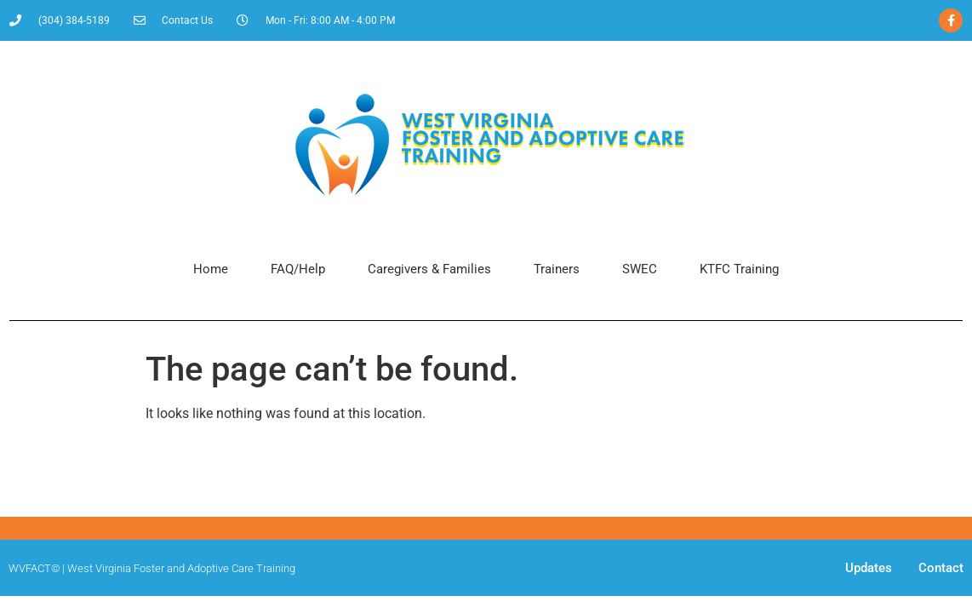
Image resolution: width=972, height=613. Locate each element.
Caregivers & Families (429, 269)
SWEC (639, 269)
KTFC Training (739, 269)
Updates (868, 568)
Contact (940, 568)
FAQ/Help (298, 269)
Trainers (557, 269)
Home (210, 269)
